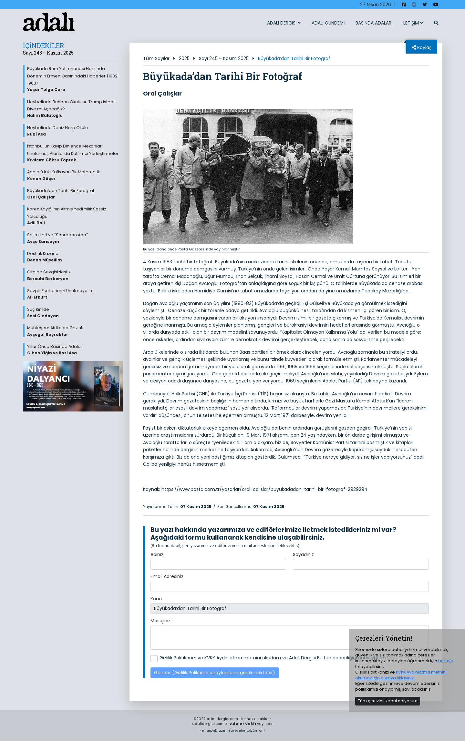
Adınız (156, 554)
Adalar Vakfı (243, 723)
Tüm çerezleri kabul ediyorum (388, 701)
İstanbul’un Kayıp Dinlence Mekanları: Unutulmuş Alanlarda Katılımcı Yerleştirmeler (75, 153)
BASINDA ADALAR (373, 23)
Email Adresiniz (166, 576)
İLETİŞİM (412, 23)
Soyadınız (303, 554)
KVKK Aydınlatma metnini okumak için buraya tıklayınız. (401, 675)
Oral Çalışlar (162, 93)
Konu (156, 598)
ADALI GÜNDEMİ (328, 23)
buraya (445, 661)
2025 (184, 58)
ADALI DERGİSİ (284, 23)
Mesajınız (160, 620)
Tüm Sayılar (156, 58)
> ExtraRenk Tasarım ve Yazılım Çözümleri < (232, 730)
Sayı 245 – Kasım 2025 (224, 58)
